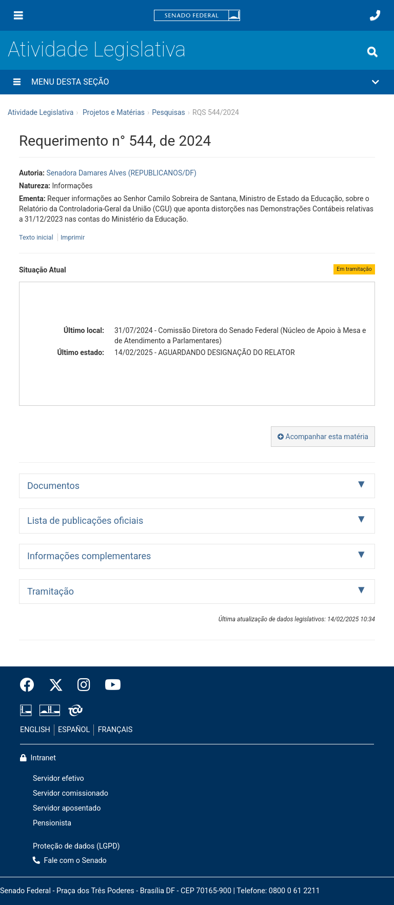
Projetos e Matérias (114, 112)
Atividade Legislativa (97, 49)
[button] (197, 82)
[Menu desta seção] (17, 82)
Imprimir (73, 237)
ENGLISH (35, 729)
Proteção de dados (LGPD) (76, 846)
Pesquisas (168, 112)
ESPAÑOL (74, 729)
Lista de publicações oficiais (85, 520)
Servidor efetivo (58, 778)
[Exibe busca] (372, 52)
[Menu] (18, 15)
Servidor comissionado (70, 793)
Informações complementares (89, 555)
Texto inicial (37, 237)
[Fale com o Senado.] (375, 15)
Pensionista (52, 823)
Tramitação (50, 591)
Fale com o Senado (70, 860)
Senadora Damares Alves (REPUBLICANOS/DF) (121, 173)
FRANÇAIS (115, 729)
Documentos (53, 485)
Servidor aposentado (67, 808)
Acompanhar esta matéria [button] (323, 436)
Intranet (38, 758)
